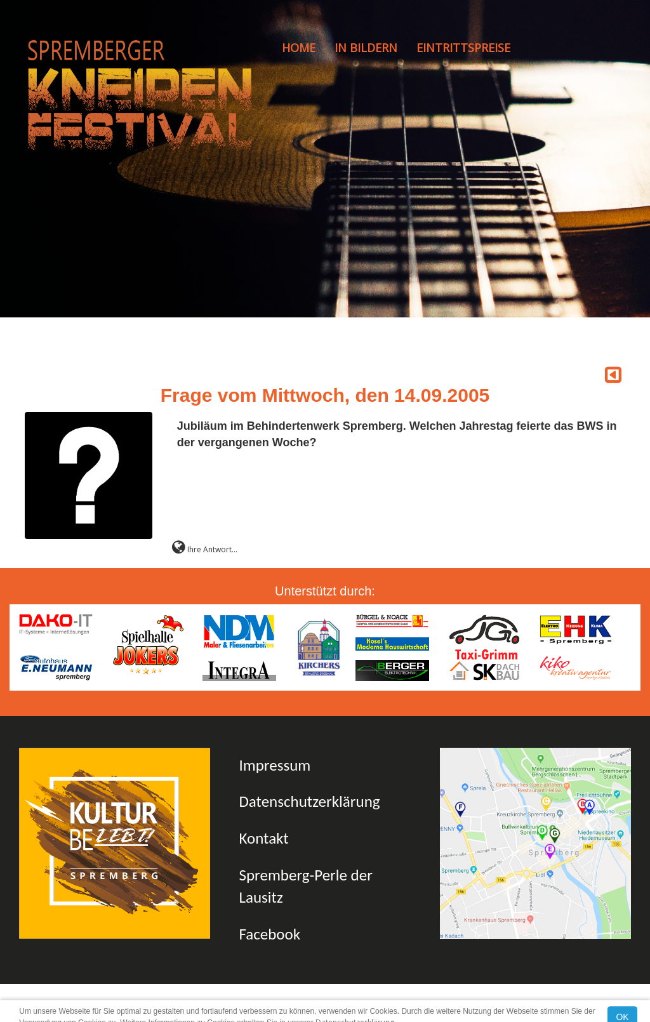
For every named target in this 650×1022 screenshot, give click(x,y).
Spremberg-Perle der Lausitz (305, 886)
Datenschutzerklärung (309, 801)
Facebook (269, 934)
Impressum (274, 765)
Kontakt (263, 838)
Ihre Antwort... (204, 549)
